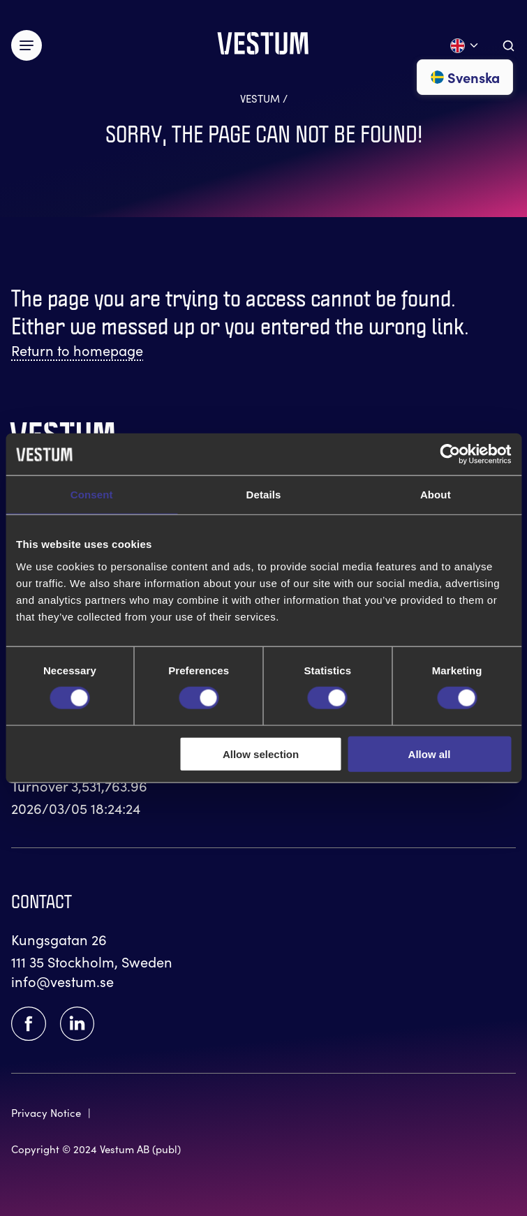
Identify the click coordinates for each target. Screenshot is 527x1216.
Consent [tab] (91, 495)
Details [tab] (263, 495)
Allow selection (261, 753)
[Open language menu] (465, 46)
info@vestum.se (62, 981)
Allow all (429, 753)
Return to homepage (77, 350)
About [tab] (435, 495)
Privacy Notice (46, 1113)
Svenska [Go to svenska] (465, 77)
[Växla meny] (26, 45)
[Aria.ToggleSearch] (508, 45)
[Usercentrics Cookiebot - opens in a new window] (450, 454)
